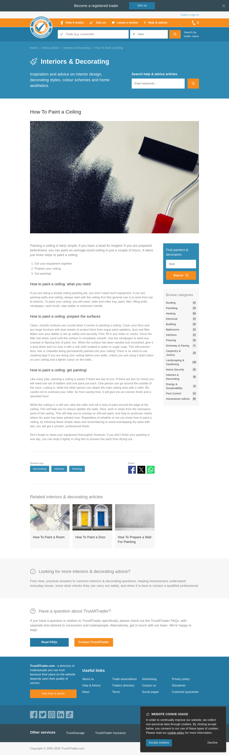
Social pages (150, 691)
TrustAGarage (75, 732)
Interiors (59, 468)
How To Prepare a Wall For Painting (134, 539)
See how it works (53, 693)
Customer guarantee (185, 691)
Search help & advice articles (154, 74)
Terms (116, 691)
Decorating (39, 468)
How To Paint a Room (49, 537)
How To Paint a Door (90, 537)
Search (178, 275)
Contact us (149, 685)
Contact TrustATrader (94, 642)
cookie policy (176, 732)
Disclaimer (179, 685)
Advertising (149, 679)
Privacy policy (181, 679)
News (86, 691)
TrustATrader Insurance (110, 732)
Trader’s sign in (189, 14)
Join (142, 5)
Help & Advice (91, 685)
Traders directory (123, 685)
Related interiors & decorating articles (66, 496)
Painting (77, 468)
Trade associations (124, 679)
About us (88, 679)
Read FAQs (49, 642)
